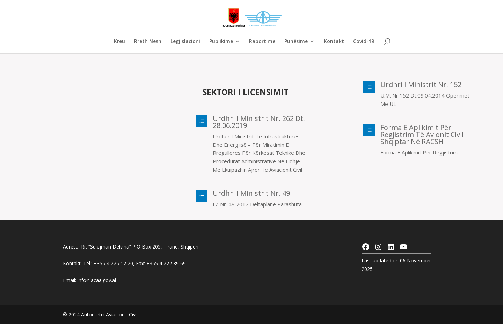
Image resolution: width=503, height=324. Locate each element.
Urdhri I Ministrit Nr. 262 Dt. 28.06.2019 (259, 122)
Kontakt (334, 41)
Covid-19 (363, 41)
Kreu (119, 41)
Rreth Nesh (147, 41)
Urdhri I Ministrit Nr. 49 (251, 193)
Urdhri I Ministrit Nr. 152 (420, 84)
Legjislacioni (185, 41)
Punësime (296, 41)
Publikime (221, 41)
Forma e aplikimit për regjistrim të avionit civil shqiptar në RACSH (422, 134)
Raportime (262, 41)
